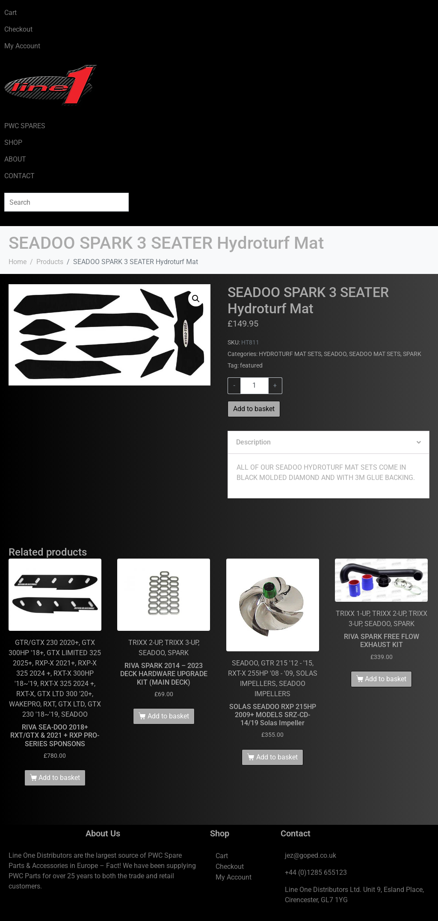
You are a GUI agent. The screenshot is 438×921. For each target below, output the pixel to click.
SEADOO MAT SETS (374, 353)
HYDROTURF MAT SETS (290, 353)
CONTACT (19, 176)
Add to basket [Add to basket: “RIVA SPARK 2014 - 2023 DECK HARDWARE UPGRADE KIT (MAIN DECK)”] (168, 716)
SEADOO (335, 353)
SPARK (412, 353)
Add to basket (254, 409)
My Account (22, 46)
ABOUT (15, 159)
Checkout (18, 29)
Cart (10, 13)
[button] (196, 298)
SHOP (13, 142)
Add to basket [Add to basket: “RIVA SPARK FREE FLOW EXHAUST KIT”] (385, 679)
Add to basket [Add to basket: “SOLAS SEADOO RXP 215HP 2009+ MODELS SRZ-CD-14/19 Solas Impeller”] (277, 757)
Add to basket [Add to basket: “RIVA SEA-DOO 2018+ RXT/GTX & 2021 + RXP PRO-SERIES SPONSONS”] (59, 778)
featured (251, 365)
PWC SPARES (24, 126)
